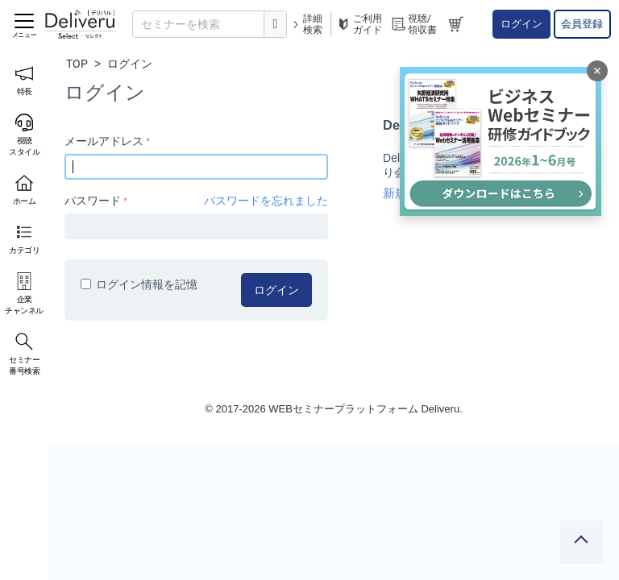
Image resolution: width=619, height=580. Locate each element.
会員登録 (582, 24)
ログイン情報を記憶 (139, 284)
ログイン (521, 24)
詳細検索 (306, 24)
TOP (77, 63)
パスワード (92, 200)
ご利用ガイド (358, 24)
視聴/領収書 (413, 24)
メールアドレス (103, 141)
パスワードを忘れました (266, 200)
